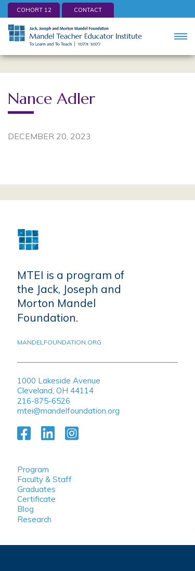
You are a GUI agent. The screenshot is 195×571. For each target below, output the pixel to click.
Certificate (36, 499)
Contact (88, 10)
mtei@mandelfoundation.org (68, 411)
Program (33, 469)
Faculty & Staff (44, 479)
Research (34, 519)
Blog (25, 509)
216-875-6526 (43, 401)
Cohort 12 (34, 10)
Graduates (36, 489)
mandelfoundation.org (59, 342)
